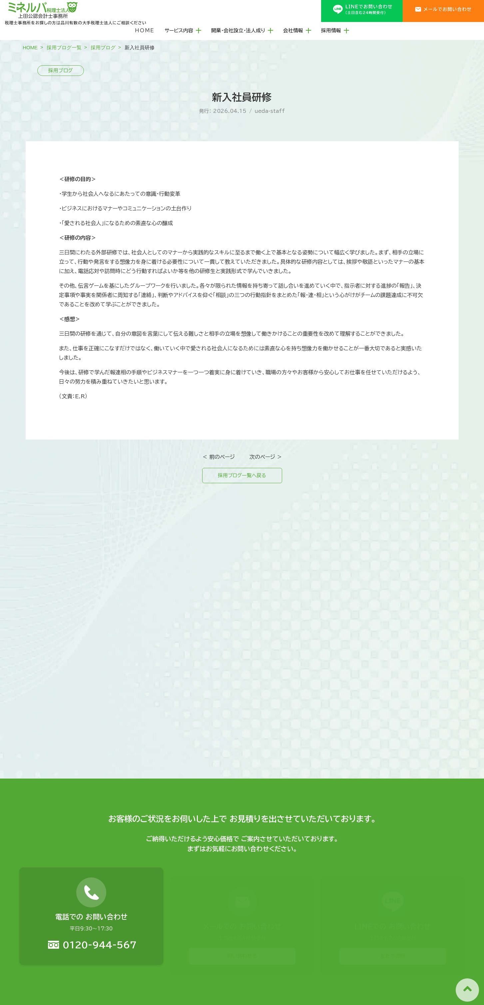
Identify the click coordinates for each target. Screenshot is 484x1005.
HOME (145, 30)
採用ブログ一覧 (64, 47)
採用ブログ (103, 47)
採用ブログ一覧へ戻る (242, 476)
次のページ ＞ (265, 457)
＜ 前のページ (218, 457)
